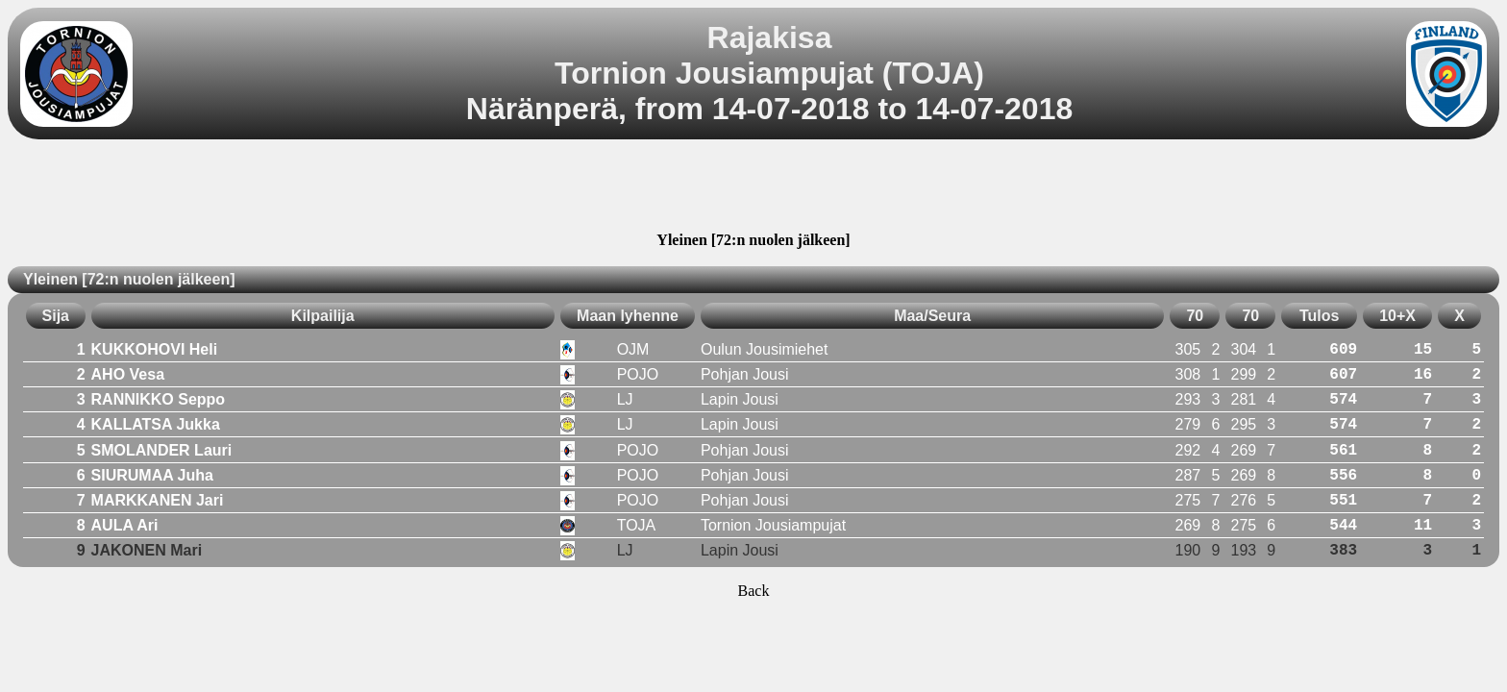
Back (754, 590)
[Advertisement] (753, 188)
